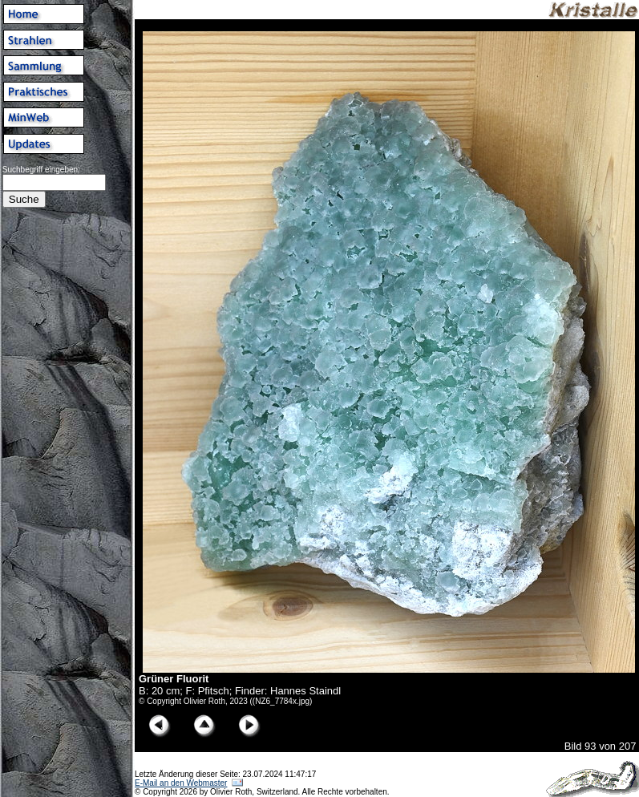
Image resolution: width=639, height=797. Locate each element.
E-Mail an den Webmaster (181, 783)
